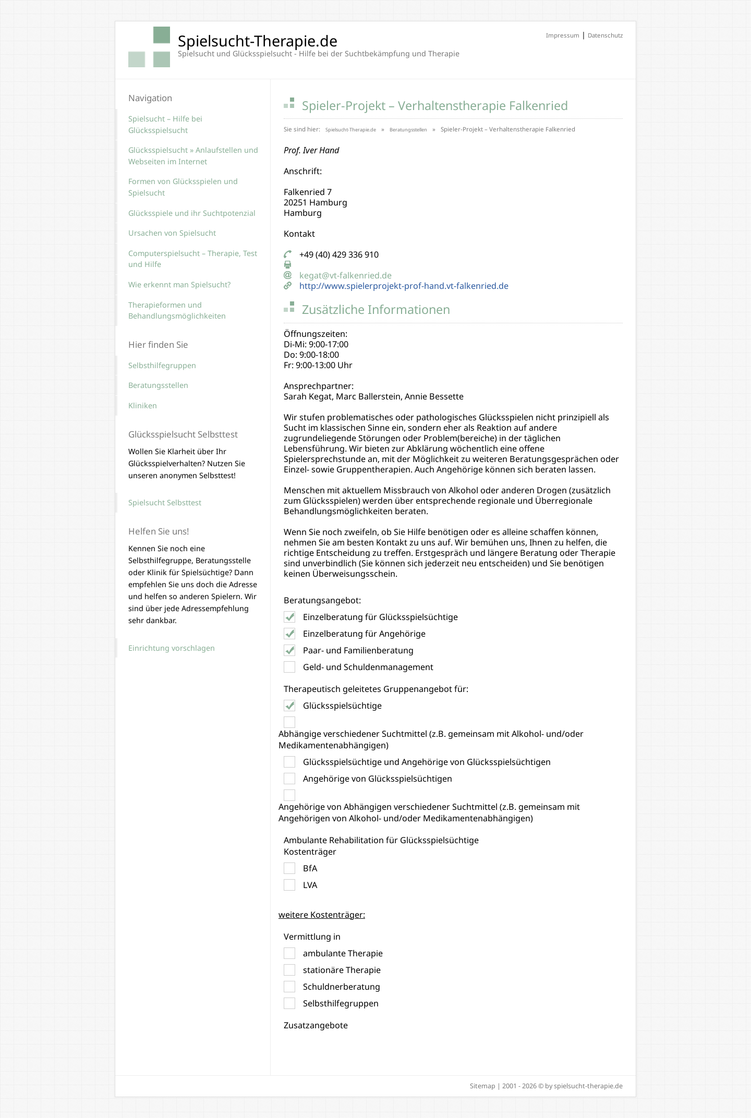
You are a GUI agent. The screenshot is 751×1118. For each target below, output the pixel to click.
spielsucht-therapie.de (588, 1085)
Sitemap (482, 1085)
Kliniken (142, 405)
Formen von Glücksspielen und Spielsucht (183, 187)
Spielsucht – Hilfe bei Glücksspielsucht (165, 124)
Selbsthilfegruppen (162, 365)
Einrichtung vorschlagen (171, 648)
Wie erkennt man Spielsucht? (179, 284)
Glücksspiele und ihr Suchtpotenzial (192, 213)
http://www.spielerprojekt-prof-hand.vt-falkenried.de (403, 285)
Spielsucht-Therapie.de (350, 129)
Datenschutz (605, 35)
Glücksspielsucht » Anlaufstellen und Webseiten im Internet (193, 155)
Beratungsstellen (408, 129)
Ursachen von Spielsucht (172, 233)
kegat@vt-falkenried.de (345, 275)
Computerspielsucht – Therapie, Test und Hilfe (192, 259)
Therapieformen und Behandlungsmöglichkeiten (177, 310)
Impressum (562, 35)
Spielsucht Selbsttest (164, 502)
